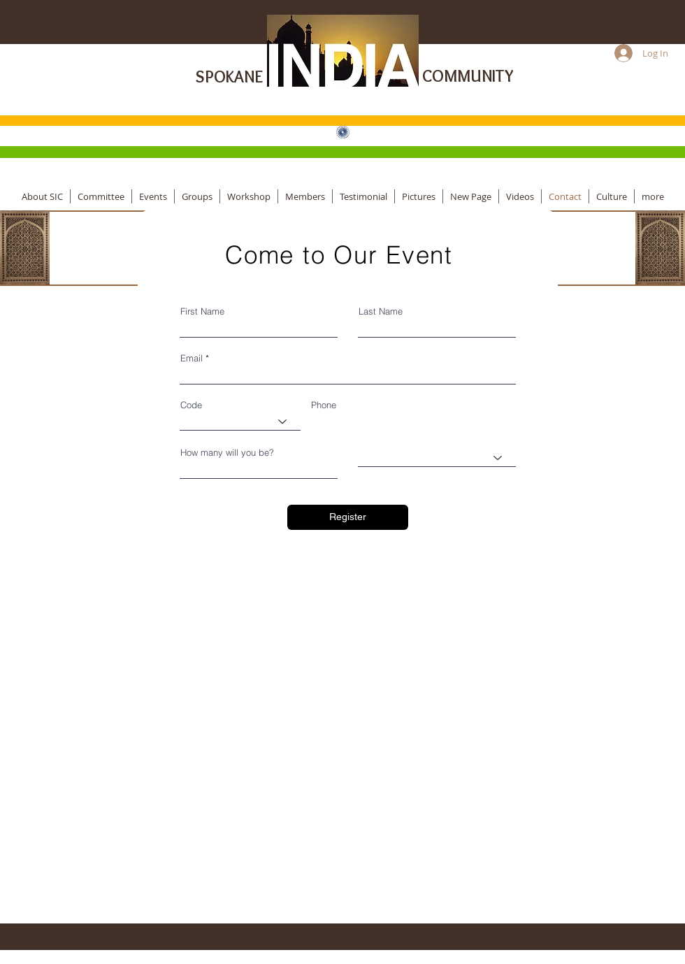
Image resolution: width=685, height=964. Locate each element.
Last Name (381, 311)
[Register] (347, 517)
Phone (323, 405)
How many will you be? (227, 452)
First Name (202, 311)
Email (191, 358)
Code (191, 405)
